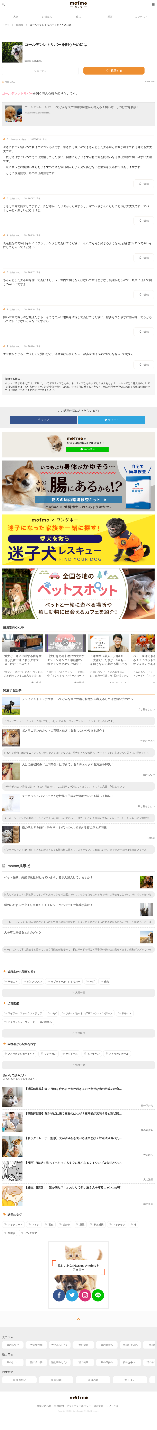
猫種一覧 (78, 1064)
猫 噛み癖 (93, 1379)
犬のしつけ (13, 1344)
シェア (43, 420)
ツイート (111, 420)
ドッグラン (117, 1224)
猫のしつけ (13, 1362)
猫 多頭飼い (19, 1379)
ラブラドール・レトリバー (63, 981)
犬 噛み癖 (56, 1379)
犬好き (64, 1224)
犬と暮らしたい (59, 1344)
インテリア (29, 1233)
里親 (80, 1224)
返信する (114, 70)
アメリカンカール (117, 1054)
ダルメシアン (33, 981)
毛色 (49, 1224)
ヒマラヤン (92, 1054)
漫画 (110, 16)
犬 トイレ (129, 1379)
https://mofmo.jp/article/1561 (37, 113)
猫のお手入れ (130, 1362)
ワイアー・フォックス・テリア (23, 1013)
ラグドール (70, 1054)
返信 (144, 184)
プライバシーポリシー (78, 1406)
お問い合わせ (44, 1406)
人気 (15, 16)
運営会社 (98, 1406)
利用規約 (59, 1406)
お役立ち (47, 16)
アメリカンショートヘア (19, 1054)
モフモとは (112, 1406)
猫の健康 (83, 1362)
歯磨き (9, 1233)
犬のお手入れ (130, 1344)
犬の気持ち (107, 1344)
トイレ (33, 1224)
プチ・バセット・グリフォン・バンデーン (87, 1013)
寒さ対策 (96, 1224)
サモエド (11, 981)
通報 (45, 139)
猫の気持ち (107, 1362)
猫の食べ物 (36, 1362)
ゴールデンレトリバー (17, 93)
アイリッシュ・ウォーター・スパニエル (28, 1022)
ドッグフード (13, 1224)
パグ (90, 981)
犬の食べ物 (36, 1344)
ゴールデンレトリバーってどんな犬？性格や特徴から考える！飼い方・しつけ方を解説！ (82, 107)
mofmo (78, 4)
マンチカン (48, 1054)
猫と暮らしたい (59, 1362)
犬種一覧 (78, 992)
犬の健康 (83, 1344)
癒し (78, 16)
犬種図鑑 (78, 1033)
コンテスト (141, 16)
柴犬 (105, 981)
